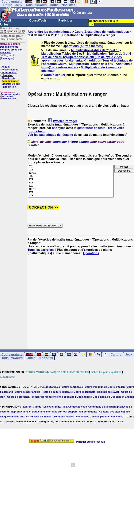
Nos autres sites (8, 98)
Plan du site (8, 78)
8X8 (70, 182)
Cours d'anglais (50, 386)
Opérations (70, 46)
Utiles (4, 24)
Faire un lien (9, 86)
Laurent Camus (32, 406)
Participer (65, 20)
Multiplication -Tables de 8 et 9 (91, 64)
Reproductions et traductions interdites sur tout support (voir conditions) (54, 411)
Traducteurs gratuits (10, 94)
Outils (54, 5)
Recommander (10, 81)
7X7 (70, 192)
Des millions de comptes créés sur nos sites (11, 48)
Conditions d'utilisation (102, 406)
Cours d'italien (116, 386)
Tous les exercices (41, 249)
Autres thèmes (91, 46)
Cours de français (72, 386)
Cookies (94, 416)
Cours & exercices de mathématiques (102, 31)
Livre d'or (7, 75)
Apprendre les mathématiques (49, 31)
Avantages (7, 58)
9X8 (70, 195)
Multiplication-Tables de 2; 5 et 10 (95, 50)
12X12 (70, 173)
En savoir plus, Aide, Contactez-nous (65, 406)
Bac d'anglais (101, 396)
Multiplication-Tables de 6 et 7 (62, 53)
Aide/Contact (9, 72)
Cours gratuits (12, 354)
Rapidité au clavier (108, 391)
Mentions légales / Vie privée (71, 416)
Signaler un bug (11, 83)
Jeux (18, 5)
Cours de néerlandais (27, 391)
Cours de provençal (18, 396)
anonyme (58, 128)
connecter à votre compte (71, 141)
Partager (71, 121)
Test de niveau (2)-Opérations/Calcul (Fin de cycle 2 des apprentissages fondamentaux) (81, 58)
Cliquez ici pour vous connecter (12, 37)
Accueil (5, 20)
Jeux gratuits (7, 96)
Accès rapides (9, 69)
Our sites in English (122, 396)
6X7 (70, 186)
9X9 (70, 179)
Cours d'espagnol (95, 386)
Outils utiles (84, 396)
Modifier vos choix (112, 416)
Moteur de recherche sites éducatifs (53, 396)
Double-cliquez (55, 75)
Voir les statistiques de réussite (50, 134)
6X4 (70, 166)
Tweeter (58, 121)
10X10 (70, 189)
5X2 (70, 176)
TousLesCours (36, 5)
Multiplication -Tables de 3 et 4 (109, 53)
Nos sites (68, 5)
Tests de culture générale (57, 391)
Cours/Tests (38, 20)
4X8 (70, 169)
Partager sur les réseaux (90, 441)
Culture (7, 5)
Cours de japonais (84, 391)
